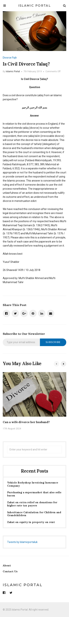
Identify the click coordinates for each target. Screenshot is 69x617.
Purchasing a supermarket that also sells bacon (34, 494)
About (7, 565)
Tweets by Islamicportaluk (22, 542)
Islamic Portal (34, 5)
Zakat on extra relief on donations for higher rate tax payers (32, 504)
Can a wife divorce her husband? (26, 422)
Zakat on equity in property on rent (31, 522)
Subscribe (53, 342)
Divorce (7, 57)
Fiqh (14, 57)
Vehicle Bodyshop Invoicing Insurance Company (32, 484)
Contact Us (10, 571)
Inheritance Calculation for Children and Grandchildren (34, 514)
